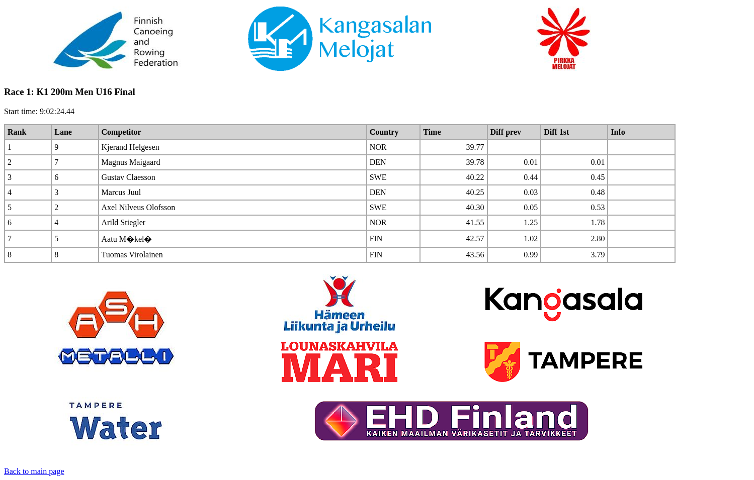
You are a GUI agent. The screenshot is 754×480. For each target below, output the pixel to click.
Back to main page (34, 471)
